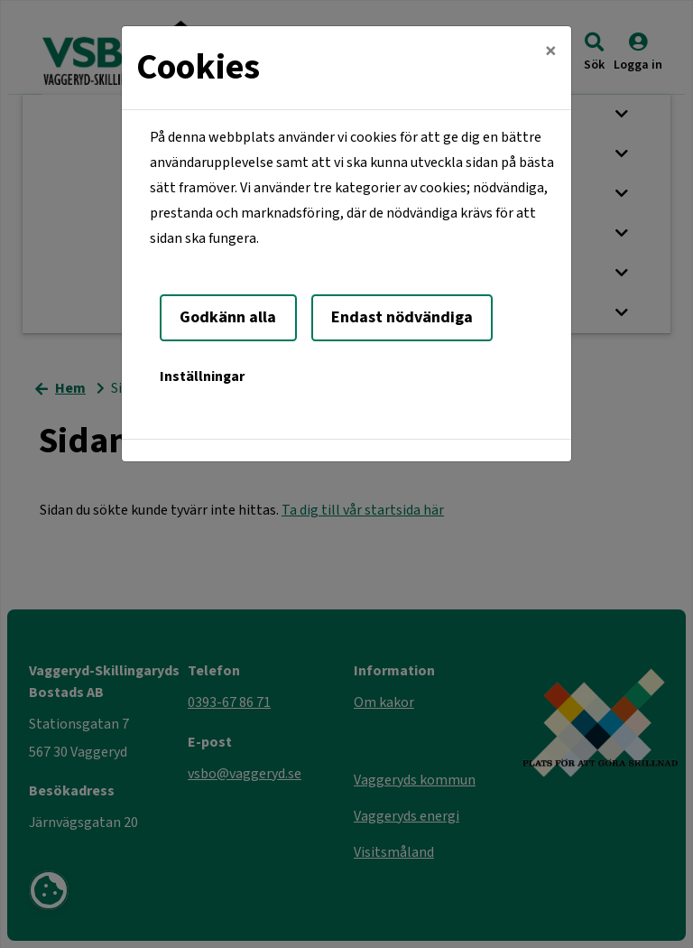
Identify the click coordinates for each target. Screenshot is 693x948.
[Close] (551, 51)
